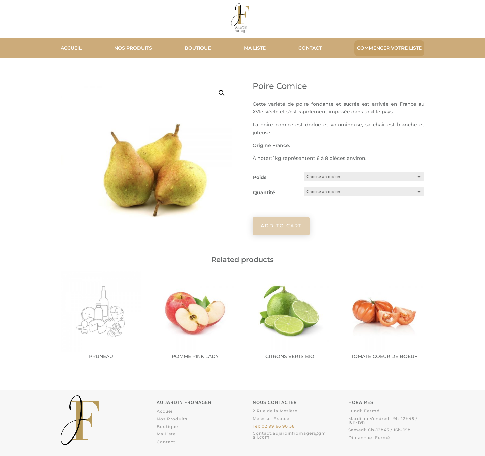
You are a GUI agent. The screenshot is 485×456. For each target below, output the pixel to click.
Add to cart (281, 226)
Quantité (264, 192)
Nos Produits (133, 48)
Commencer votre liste (389, 48)
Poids (259, 177)
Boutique (198, 48)
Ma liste (255, 48)
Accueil (71, 48)
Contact (310, 48)
